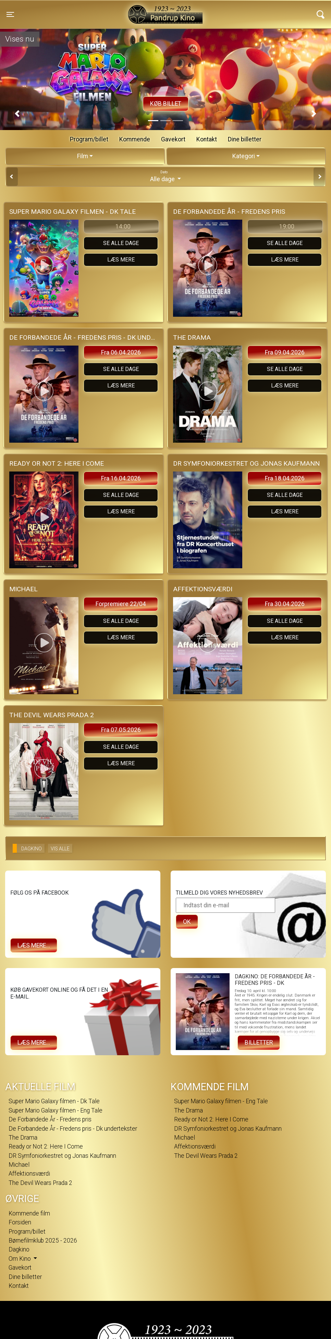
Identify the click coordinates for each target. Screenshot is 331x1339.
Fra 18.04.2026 (285, 478)
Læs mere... (33, 945)
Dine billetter (244, 139)
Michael (19, 1164)
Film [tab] (82, 156)
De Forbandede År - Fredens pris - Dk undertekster (73, 1128)
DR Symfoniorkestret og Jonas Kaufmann (62, 1155)
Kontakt (206, 139)
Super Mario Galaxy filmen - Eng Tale (55, 1110)
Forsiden (20, 1222)
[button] (17, 113)
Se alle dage (121, 243)
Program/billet (89, 139)
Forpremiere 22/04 (121, 604)
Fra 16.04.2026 (121, 478)
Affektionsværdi (29, 1173)
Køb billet (165, 103)
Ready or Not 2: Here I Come (46, 1146)
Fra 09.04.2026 (285, 352)
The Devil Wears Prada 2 (40, 1182)
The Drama (23, 1137)
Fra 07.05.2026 (121, 729)
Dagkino (19, 1249)
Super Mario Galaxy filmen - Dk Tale (54, 1101)
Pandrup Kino (88, 10)
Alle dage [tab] (165, 176)
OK (187, 921)
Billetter (259, 1042)
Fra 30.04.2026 (285, 604)
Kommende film (29, 1213)
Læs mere (121, 259)
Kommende (134, 139)
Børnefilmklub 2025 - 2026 (43, 1240)
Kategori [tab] (243, 156)
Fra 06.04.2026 (121, 352)
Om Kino (20, 1258)
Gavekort (173, 139)
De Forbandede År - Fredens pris (50, 1119)
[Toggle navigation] (10, 14)
